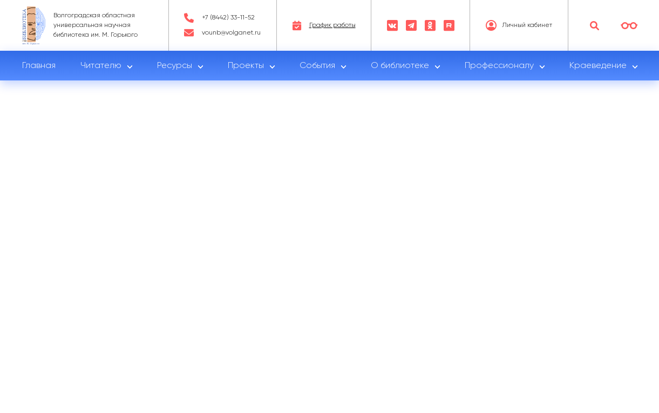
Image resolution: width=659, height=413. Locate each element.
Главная (39, 66)
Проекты (246, 66)
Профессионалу (499, 66)
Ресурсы (174, 66)
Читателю (100, 66)
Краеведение (598, 66)
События (317, 66)
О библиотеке (400, 66)
